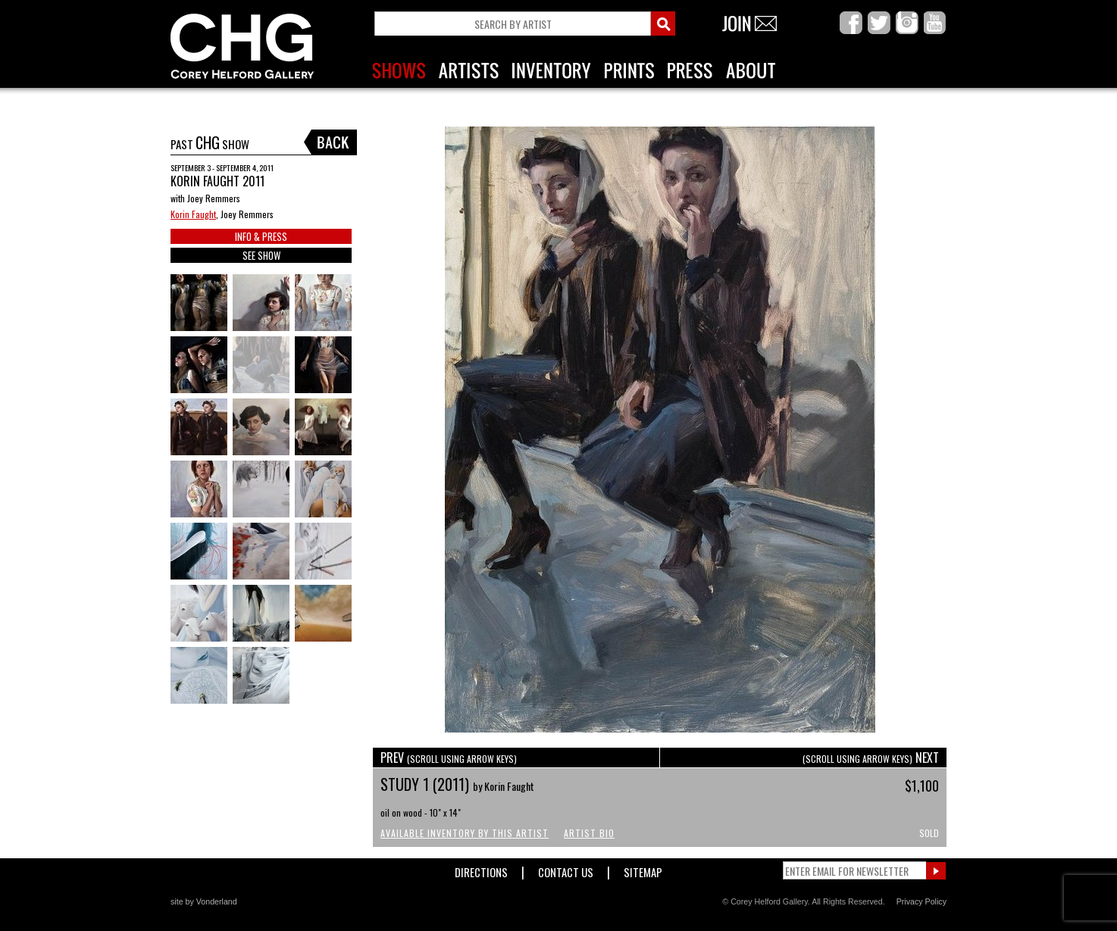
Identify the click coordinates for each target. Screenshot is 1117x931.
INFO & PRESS (261, 236)
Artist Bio (589, 832)
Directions (481, 869)
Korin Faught (193, 214)
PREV (448, 757)
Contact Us (565, 869)
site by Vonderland (204, 901)
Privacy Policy (921, 901)
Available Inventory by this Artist (464, 832)
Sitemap (643, 869)
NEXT (871, 757)
